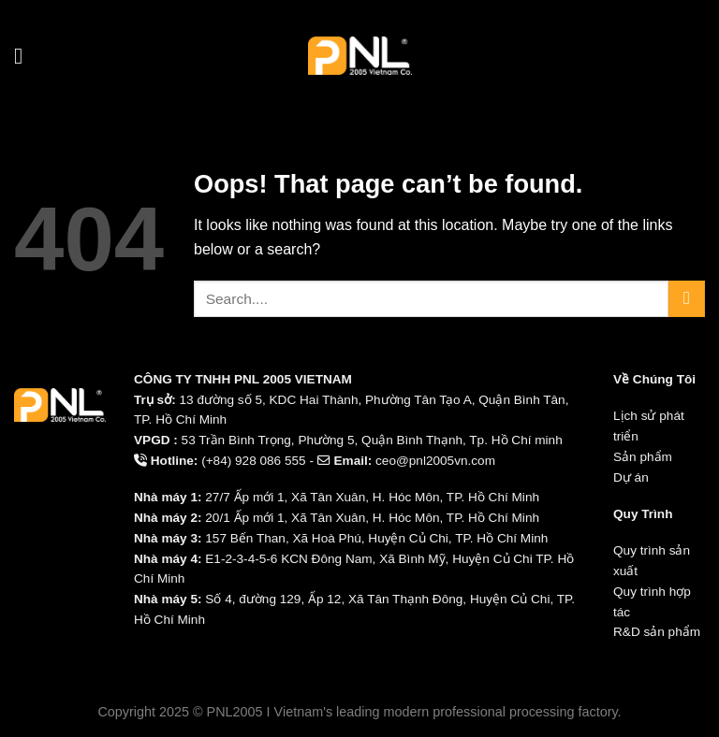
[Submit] (686, 299)
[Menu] (25, 56)
